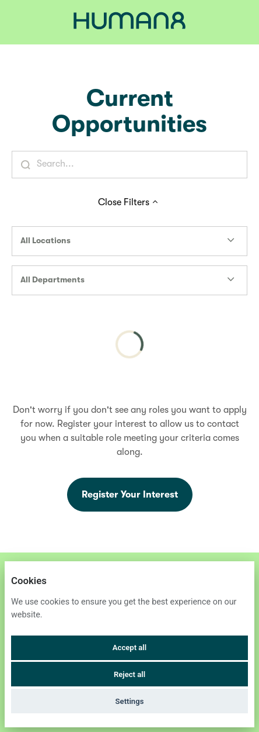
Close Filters (129, 202)
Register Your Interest (130, 494)
